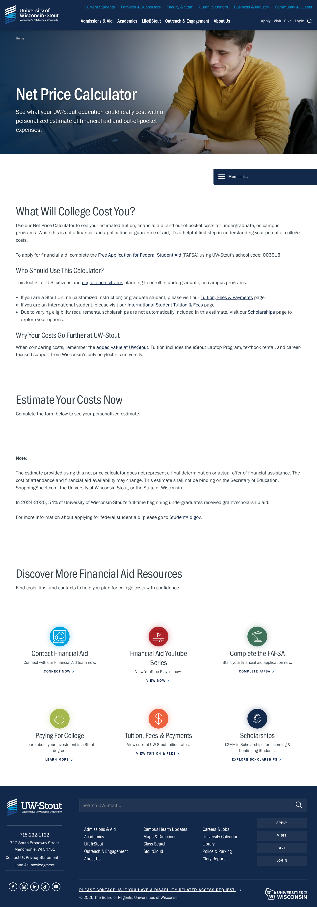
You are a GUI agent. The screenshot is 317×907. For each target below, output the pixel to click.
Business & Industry (251, 7)
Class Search (154, 844)
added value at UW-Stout (122, 347)
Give (288, 21)
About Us (222, 21)
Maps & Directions (159, 837)
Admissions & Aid (100, 829)
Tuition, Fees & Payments (227, 297)
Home (20, 38)
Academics (94, 837)
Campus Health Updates (165, 829)
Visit (277, 21)
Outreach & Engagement (106, 851)
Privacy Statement (42, 857)
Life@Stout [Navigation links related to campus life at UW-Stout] (151, 21)
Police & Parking (217, 851)
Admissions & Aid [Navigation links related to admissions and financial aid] (97, 21)
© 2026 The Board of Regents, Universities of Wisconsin (129, 897)
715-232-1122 (34, 835)
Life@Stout (93, 844)
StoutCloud (153, 851)
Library (209, 844)
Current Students (100, 7)
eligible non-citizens (102, 282)
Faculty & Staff (179, 7)
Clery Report (214, 859)
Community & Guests (293, 7)
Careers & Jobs (216, 829)
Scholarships (261, 312)
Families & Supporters (141, 7)
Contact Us (16, 857)
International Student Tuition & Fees (165, 305)
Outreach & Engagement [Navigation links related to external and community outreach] (187, 21)
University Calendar (220, 837)
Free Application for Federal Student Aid (139, 255)
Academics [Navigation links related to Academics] (127, 21)
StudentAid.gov (185, 517)
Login (299, 21)
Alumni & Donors (213, 7)
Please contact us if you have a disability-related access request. (157, 890)
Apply (266, 21)
